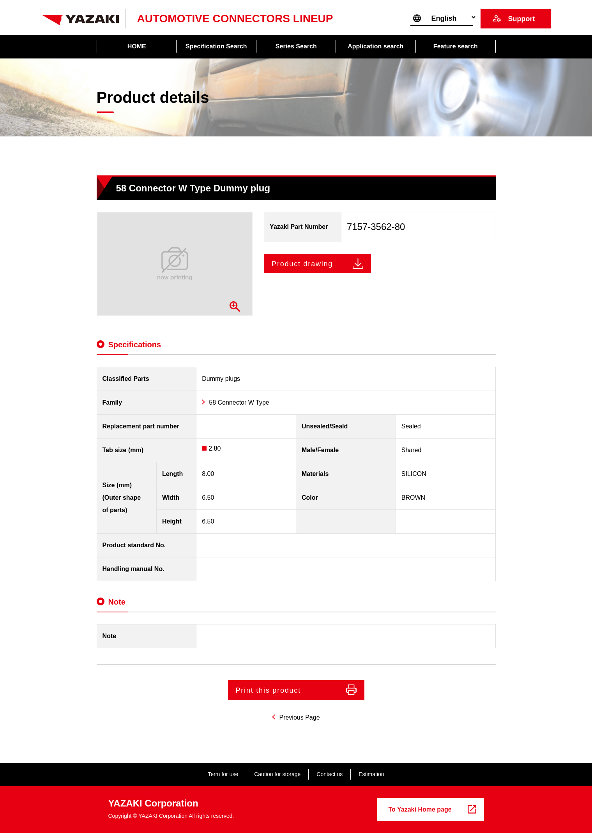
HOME (136, 46)
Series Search (296, 46)
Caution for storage (277, 774)
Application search (375, 46)
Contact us (329, 774)
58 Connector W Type (239, 402)
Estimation (371, 774)
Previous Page (299, 717)
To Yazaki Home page (420, 809)
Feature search (455, 46)
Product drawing (302, 264)
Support (521, 19)
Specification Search (216, 46)
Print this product (268, 690)
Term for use (223, 774)
